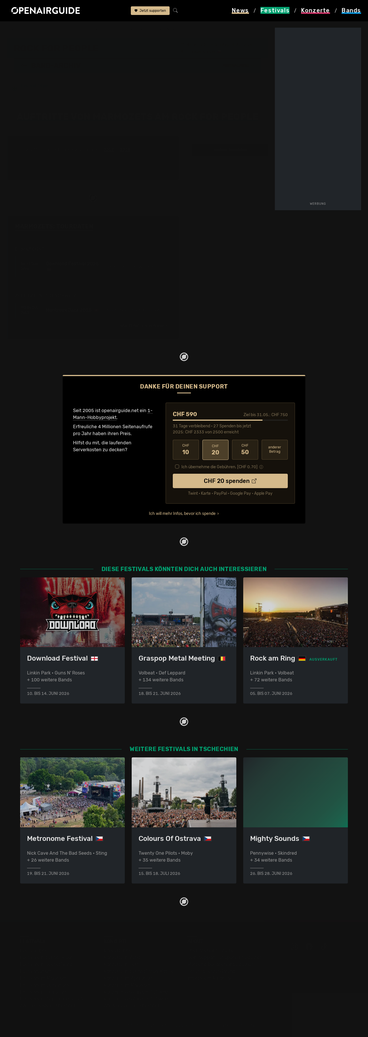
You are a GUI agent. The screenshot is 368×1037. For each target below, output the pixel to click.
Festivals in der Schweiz (46, 957)
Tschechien (71, 29)
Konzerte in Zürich (123, 957)
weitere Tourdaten (230, 149)
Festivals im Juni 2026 (44, 985)
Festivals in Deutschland (46, 964)
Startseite (17, 29)
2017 (108, 150)
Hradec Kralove (202, 51)
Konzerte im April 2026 (128, 978)
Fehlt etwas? (161, 226)
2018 (125, 150)
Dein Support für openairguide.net (224, 957)
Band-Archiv (140, 29)
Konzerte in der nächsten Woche (139, 971)
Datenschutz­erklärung (211, 971)
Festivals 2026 (36, 971)
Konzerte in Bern (122, 964)
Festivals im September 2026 (51, 999)
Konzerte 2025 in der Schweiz (136, 992)
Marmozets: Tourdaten (54, 226)
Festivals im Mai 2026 (43, 978)
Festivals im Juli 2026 (43, 992)
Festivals (43, 29)
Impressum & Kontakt (210, 978)
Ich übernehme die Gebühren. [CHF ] (219, 466)
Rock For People (105, 29)
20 (215, 449)
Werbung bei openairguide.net (220, 964)
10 (186, 449)
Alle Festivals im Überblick (48, 1005)
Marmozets (171, 29)
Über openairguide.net (211, 950)
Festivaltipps (34, 950)
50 (245, 449)
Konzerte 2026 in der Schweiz (136, 999)
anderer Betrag (274, 449)
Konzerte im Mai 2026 (127, 985)
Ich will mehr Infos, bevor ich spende (182, 513)
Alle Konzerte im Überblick (132, 1005)
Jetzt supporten (150, 11)
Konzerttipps (117, 950)
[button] (238, 65)
